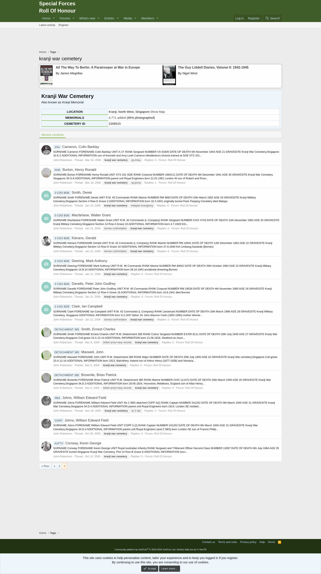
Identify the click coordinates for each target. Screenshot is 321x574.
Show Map (157, 111)
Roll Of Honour (177, 160)
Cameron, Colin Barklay (76, 147)
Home (46, 18)
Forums (65, 18)
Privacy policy (248, 542)
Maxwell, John (78, 352)
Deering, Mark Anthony (80, 261)
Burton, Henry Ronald (74, 170)
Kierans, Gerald (74, 238)
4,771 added (117, 117)
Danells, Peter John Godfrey (84, 284)
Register (64, 25)
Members (147, 18)
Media (128, 18)
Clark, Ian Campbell (77, 306)
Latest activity (47, 25)
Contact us (208, 542)
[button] (54, 18)
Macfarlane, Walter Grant (82, 215)
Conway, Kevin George (77, 443)
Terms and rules (227, 542)
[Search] (272, 18)
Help (262, 542)
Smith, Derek (72, 192)
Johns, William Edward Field (79, 398)
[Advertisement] (160, 39)
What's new (87, 18)
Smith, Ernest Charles (84, 329)
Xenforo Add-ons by (191, 549)
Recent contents (52, 134)
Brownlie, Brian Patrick (84, 375)
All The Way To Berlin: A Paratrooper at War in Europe (98, 67)
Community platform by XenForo (145, 549)
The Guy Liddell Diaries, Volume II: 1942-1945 (213, 67)
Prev (46, 466)
